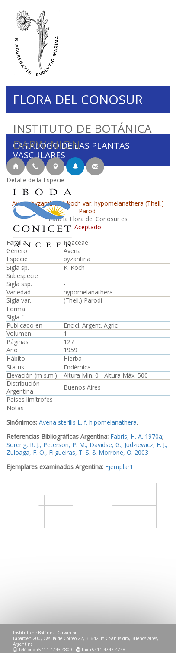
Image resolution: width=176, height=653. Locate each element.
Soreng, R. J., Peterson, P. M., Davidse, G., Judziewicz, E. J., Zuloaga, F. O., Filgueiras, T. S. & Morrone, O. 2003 (87, 448)
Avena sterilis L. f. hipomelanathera (88, 422)
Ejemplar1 (119, 466)
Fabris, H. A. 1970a (136, 436)
